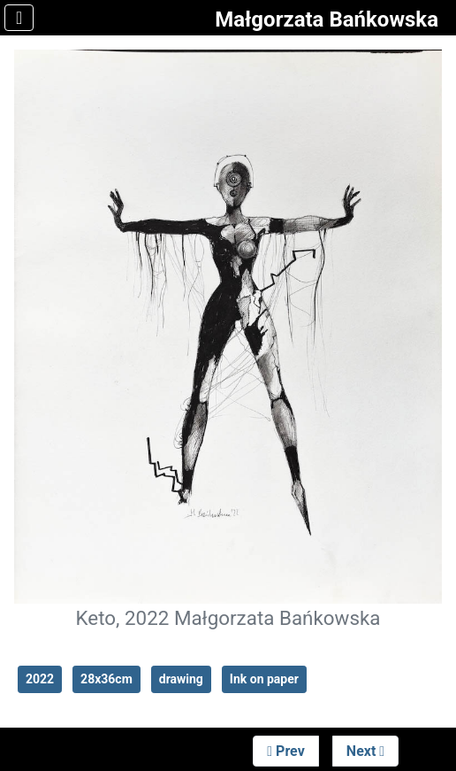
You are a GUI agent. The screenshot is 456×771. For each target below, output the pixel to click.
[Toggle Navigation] (19, 17)
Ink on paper (264, 679)
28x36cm (106, 679)
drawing (181, 679)
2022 (40, 679)
